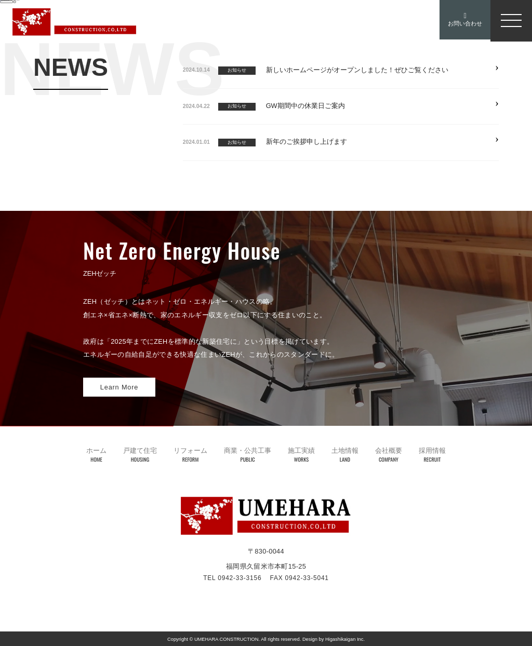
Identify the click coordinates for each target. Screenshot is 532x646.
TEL (232, 578)
